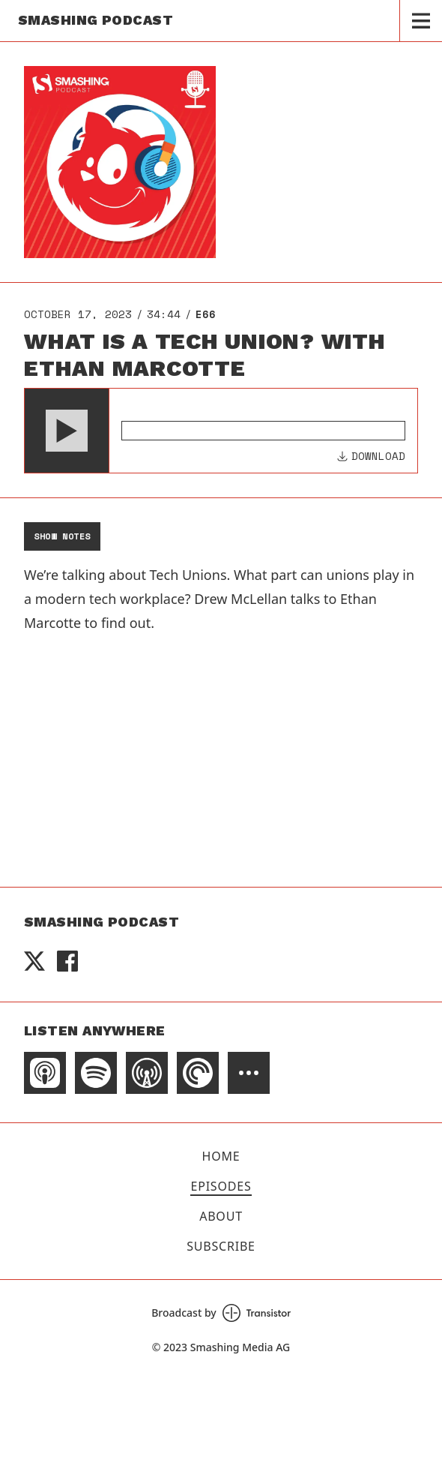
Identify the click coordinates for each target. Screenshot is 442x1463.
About (221, 1216)
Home (221, 1156)
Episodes (220, 1186)
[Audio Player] (221, 430)
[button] (67, 431)
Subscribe (221, 1246)
